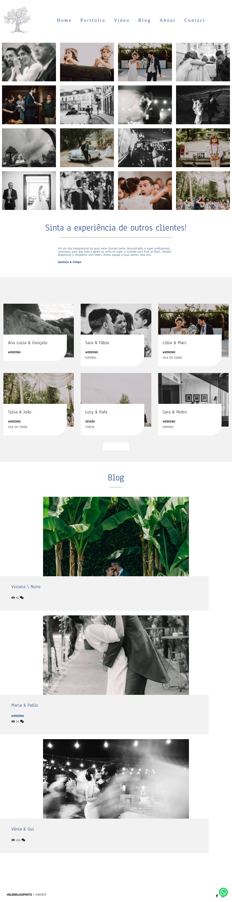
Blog (144, 20)
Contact (194, 20)
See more (116, 446)
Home (64, 20)
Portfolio (93, 20)
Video (122, 20)
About (168, 20)
